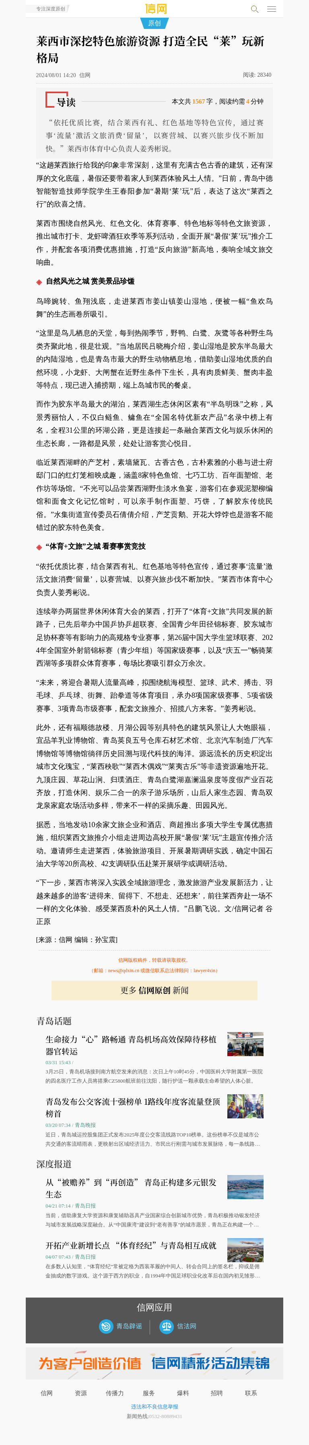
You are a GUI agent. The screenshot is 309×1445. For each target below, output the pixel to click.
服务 (149, 1393)
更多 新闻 (154, 990)
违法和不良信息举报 (154, 1407)
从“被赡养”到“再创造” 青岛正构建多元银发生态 (130, 1188)
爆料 (183, 1393)
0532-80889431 (165, 1416)
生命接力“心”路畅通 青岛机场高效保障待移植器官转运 (130, 1045)
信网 (47, 1393)
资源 (81, 1393)
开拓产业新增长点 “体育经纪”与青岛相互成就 (130, 1245)
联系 (251, 1393)
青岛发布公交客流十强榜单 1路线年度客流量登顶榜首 (132, 1107)
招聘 (217, 1393)
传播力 (115, 1393)
